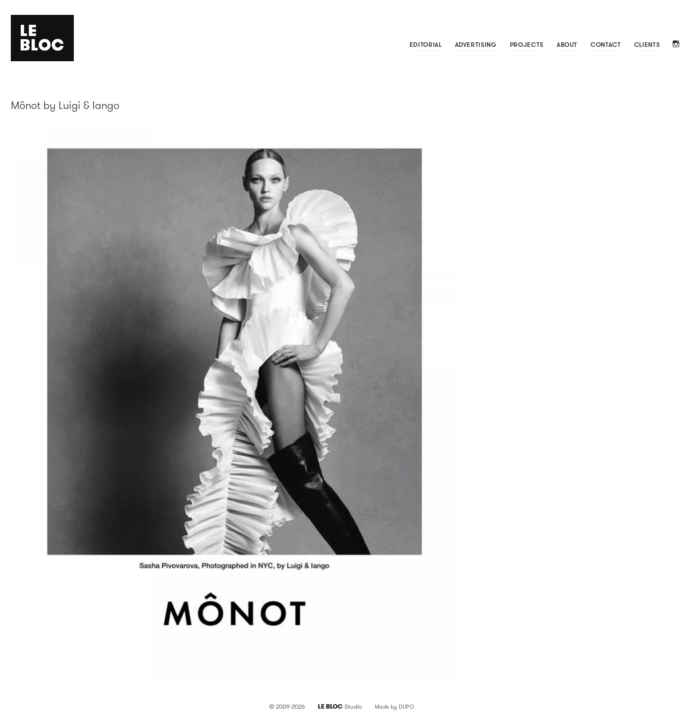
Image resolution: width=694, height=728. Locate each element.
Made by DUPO (395, 706)
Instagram (676, 45)
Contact (605, 44)
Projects (527, 44)
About (567, 44)
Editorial (426, 44)
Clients (647, 44)
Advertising (476, 44)
